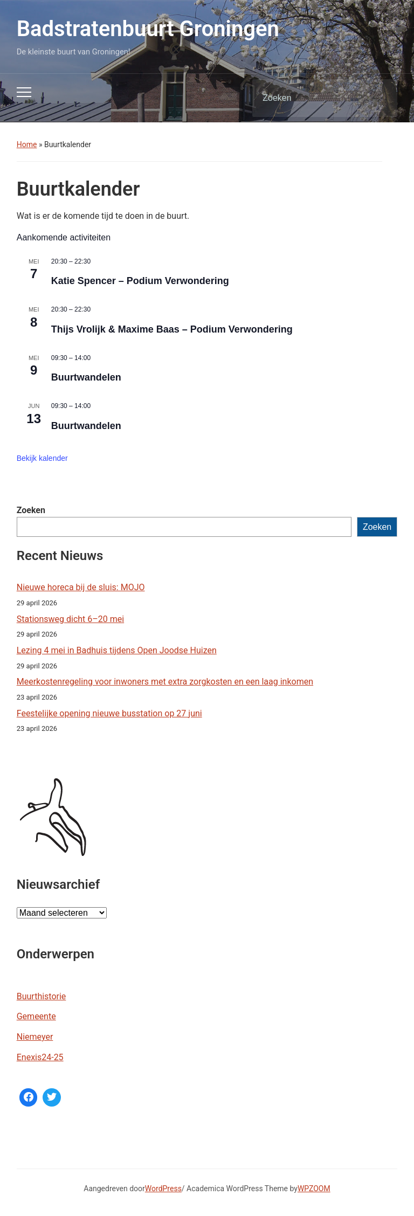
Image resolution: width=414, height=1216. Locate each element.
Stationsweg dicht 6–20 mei (70, 619)
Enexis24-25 (40, 1057)
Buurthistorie (41, 996)
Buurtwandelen (86, 377)
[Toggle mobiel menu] (24, 92)
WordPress (163, 1188)
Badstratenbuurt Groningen (148, 29)
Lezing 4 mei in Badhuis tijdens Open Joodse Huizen (117, 650)
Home (27, 144)
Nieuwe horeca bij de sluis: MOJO (81, 587)
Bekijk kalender (42, 458)
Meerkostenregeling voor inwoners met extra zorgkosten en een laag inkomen (165, 681)
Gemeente (36, 1016)
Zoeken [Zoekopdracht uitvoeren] (380, 98)
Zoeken (31, 510)
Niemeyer (35, 1037)
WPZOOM (314, 1188)
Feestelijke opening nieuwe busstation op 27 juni (109, 713)
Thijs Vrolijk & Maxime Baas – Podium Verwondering (172, 329)
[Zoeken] (311, 98)
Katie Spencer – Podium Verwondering (140, 280)
